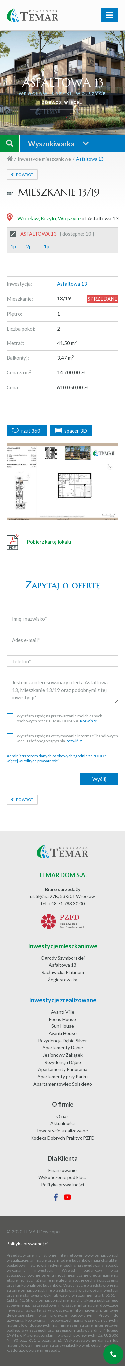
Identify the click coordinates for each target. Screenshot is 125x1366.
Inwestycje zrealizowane (62, 1130)
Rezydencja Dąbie (62, 1062)
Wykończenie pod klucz (62, 1177)
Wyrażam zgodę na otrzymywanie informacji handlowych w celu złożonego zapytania (62, 738)
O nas (62, 1116)
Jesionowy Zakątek (63, 1055)
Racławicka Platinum (62, 972)
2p (29, 246)
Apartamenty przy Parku (62, 1076)
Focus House (62, 1019)
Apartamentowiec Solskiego (62, 1084)
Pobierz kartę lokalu (39, 542)
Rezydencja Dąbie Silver (62, 1040)
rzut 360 (27, 430)
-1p (45, 246)
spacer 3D (71, 431)
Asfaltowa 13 (62, 965)
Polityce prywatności (40, 760)
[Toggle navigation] (109, 15)
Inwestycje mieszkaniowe (44, 159)
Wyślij (99, 779)
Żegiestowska (62, 979)
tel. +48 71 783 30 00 (63, 903)
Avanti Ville (62, 1012)
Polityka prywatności (62, 1184)
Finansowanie (62, 1170)
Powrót (24, 174)
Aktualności (62, 1123)
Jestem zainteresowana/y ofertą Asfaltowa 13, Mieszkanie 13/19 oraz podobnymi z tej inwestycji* (62, 690)
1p (13, 246)
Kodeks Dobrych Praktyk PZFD (62, 1138)
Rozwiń (86, 720)
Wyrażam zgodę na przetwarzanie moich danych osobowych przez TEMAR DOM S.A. (54, 718)
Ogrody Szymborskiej (63, 958)
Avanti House (63, 1033)
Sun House (62, 1026)
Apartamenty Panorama (62, 1069)
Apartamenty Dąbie (62, 1047)
